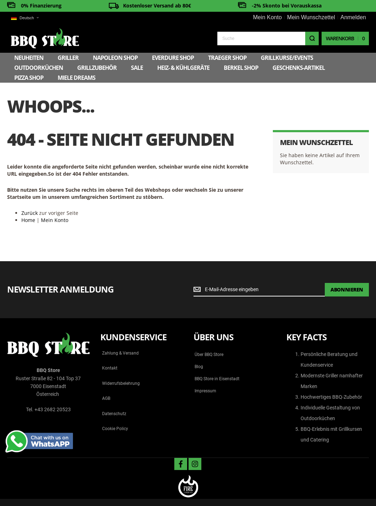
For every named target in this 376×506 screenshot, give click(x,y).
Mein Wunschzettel (311, 17)
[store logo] (45, 38)
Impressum (205, 390)
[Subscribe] (347, 289)
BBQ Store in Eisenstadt (217, 378)
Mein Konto (267, 17)
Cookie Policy (115, 428)
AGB (106, 398)
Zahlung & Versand (120, 353)
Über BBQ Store (209, 354)
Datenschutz (114, 413)
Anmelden (353, 17)
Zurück (29, 213)
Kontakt (109, 368)
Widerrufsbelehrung (121, 383)
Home (28, 220)
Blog (199, 366)
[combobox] (268, 38)
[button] (24, 18)
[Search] (312, 38)
